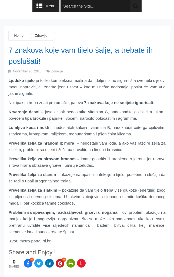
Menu (50, 6)
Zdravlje (41, 36)
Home (19, 36)
